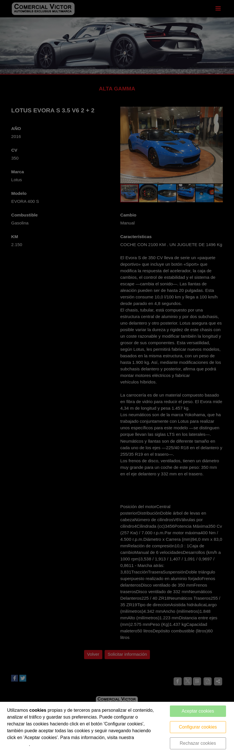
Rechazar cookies (198, 743)
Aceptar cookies (198, 711)
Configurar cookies (198, 727)
